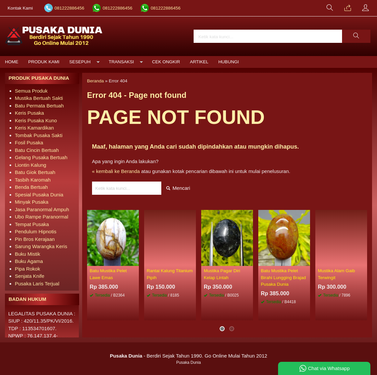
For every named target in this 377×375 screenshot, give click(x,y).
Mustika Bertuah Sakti (39, 98)
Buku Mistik (27, 254)
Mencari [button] (178, 188)
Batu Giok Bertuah (35, 172)
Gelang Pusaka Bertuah (41, 157)
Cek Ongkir (166, 61)
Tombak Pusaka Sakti (38, 135)
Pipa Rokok (27, 269)
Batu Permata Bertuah (39, 105)
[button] (356, 36)
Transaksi (121, 61)
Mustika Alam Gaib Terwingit (336, 274)
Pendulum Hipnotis (35, 231)
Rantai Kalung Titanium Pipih (170, 274)
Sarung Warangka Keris (41, 246)
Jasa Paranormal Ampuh (42, 209)
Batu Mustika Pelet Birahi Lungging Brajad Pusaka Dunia (283, 277)
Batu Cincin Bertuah (37, 150)
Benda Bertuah (31, 187)
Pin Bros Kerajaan (35, 239)
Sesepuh (80, 61)
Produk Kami (44, 61)
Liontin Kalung (30, 165)
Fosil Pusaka (29, 142)
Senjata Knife (29, 276)
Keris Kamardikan (34, 127)
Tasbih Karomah (32, 180)
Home (11, 61)
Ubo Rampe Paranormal (41, 216)
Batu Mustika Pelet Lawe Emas (108, 274)
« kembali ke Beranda (116, 171)
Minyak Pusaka (31, 202)
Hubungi (228, 61)
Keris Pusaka (29, 113)
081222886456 (69, 8)
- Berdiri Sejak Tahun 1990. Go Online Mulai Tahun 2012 (188, 356)
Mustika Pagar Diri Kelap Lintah (222, 274)
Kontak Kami (20, 8)
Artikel (199, 61)
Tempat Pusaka (32, 224)
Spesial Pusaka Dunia (39, 194)
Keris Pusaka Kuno (36, 120)
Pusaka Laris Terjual (37, 283)
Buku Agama (29, 261)
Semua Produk (31, 91)
